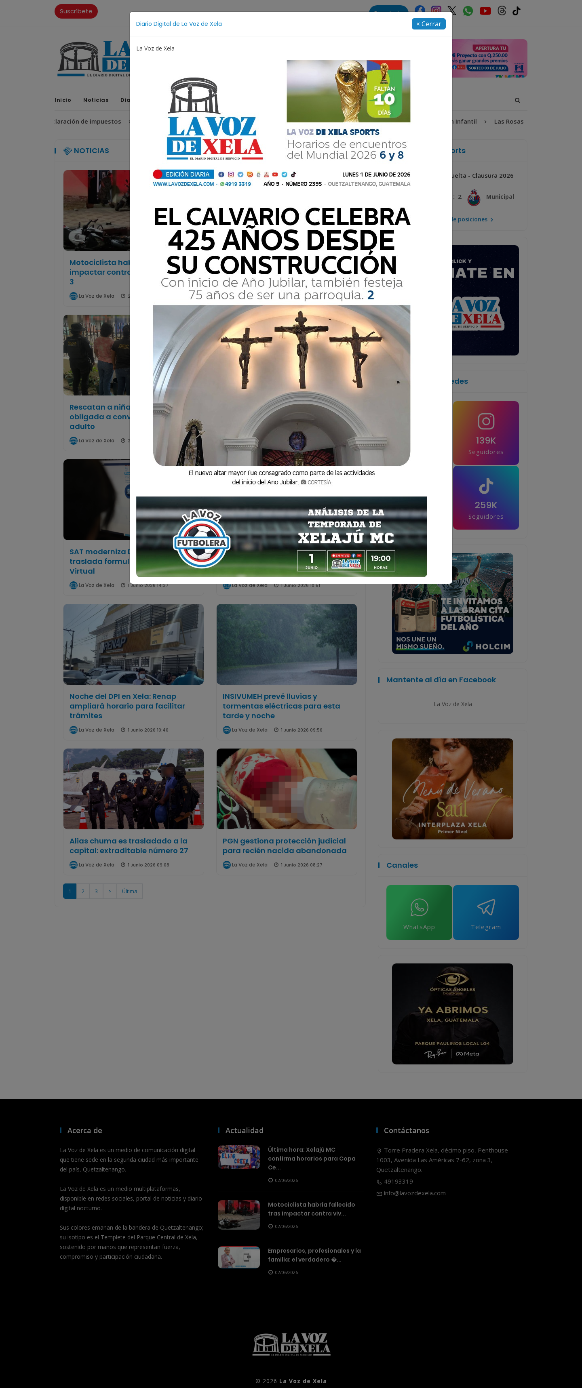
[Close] (429, 16)
